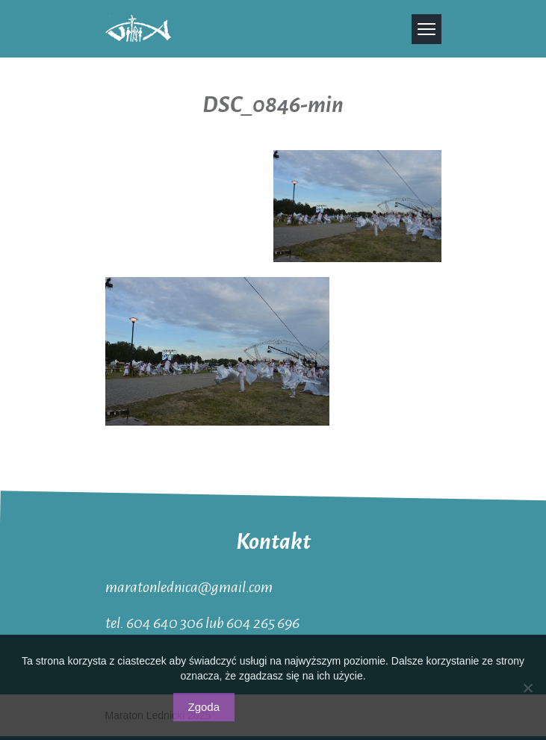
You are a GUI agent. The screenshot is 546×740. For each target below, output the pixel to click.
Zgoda (204, 706)
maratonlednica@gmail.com (189, 586)
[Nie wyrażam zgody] (527, 687)
